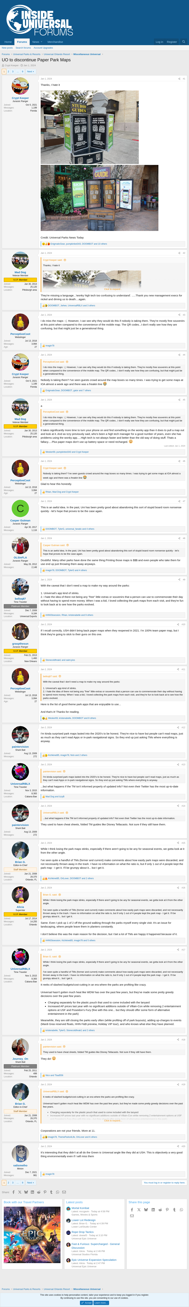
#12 (183, 727)
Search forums (23, 47)
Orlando (33, 924)
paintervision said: (52, 771)
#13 (183, 764)
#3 (184, 315)
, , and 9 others (69, 615)
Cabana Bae (31, 796)
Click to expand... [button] (113, 289)
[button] (37, 41)
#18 (183, 1039)
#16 (183, 888)
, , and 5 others (70, 940)
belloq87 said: (50, 676)
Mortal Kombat (80, 1208)
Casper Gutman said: (54, 545)
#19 (183, 1084)
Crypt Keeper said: (52, 260)
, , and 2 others (67, 755)
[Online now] (20, 268)
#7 (184, 501)
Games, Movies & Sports (85, 1214)
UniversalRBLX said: (53, 812)
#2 (184, 253)
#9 (184, 579)
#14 (183, 806)
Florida (33, 111)
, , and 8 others (72, 718)
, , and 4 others (70, 529)
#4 (184, 355)
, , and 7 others (68, 390)
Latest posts (74, 1202)
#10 (183, 624)
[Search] (183, 41)
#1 (184, 79)
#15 (183, 843)
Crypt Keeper (12, 65)
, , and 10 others (79, 244)
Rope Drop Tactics (83, 1231)
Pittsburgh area (29, 290)
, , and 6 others (72, 1137)
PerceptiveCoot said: (54, 361)
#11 (183, 669)
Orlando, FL (31, 879)
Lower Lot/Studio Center (84, 1226)
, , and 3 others (71, 305)
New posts (7, 47)
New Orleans (30, 661)
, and (67, 452)
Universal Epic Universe (84, 1238)
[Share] (179, 79)
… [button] (18, 71)
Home (8, 41)
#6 (184, 461)
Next (29, 71)
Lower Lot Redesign (84, 1220)
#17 (183, 950)
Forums (22, 41)
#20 (183, 1146)
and (60, 660)
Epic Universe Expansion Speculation (94, 1259)
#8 (184, 538)
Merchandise (55, 41)
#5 (184, 400)
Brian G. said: (50, 894)
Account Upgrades (43, 47)
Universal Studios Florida (85, 1254)
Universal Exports (28, 616)
